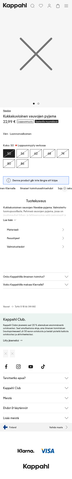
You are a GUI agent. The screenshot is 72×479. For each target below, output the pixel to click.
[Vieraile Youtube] (31, 367)
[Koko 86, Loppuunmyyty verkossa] (22, 163)
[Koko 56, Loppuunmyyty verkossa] (22, 153)
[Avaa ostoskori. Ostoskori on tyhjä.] (58, 6)
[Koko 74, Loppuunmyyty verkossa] (63, 153)
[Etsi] (32, 6)
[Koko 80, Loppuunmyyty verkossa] (9, 163)
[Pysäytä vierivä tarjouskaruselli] (64, 188)
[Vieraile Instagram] (18, 367)
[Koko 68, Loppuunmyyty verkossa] (49, 153)
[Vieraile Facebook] (6, 367)
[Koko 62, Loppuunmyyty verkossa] (36, 153)
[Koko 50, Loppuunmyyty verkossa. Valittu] (9, 153)
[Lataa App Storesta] (5, 353)
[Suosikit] (41, 6)
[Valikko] (66, 6)
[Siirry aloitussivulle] (15, 6)
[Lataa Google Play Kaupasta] (12, 353)
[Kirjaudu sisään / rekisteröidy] (49, 6)
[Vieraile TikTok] (43, 367)
